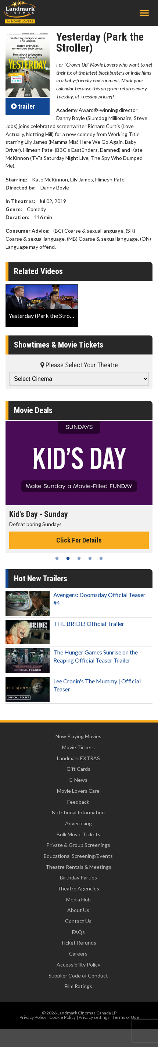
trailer (23, 106)
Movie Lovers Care (78, 791)
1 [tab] (57, 558)
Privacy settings (94, 1017)
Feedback (78, 802)
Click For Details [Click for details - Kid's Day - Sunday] (79, 540)
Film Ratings (78, 986)
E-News (78, 780)
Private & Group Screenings (78, 845)
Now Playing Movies (78, 736)
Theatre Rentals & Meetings (78, 867)
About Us (78, 910)
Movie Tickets (78, 747)
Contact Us (78, 921)
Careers (78, 953)
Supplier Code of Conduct (78, 975)
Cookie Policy (62, 1017)
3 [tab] (79, 558)
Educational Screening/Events (78, 856)
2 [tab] (68, 558)
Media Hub (78, 899)
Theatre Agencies (78, 888)
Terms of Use (125, 1017)
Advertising (78, 823)
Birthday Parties (78, 877)
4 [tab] (90, 558)
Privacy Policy (32, 1017)
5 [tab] (101, 558)
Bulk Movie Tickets (78, 834)
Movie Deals (33, 410)
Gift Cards (78, 769)
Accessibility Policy (78, 964)
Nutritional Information (78, 812)
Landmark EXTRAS (78, 758)
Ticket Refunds (78, 942)
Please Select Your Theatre (79, 365)
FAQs (78, 932)
